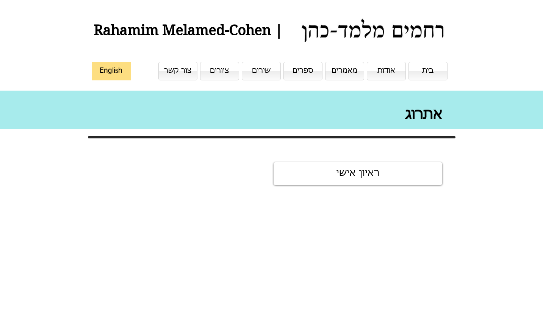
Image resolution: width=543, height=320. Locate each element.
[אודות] (386, 71)
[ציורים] (219, 71)
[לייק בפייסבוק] (412, 303)
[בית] (428, 71)
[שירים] (261, 71)
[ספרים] (302, 71)
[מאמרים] (344, 71)
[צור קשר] (177, 71)
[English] (111, 71)
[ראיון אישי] (358, 173)
